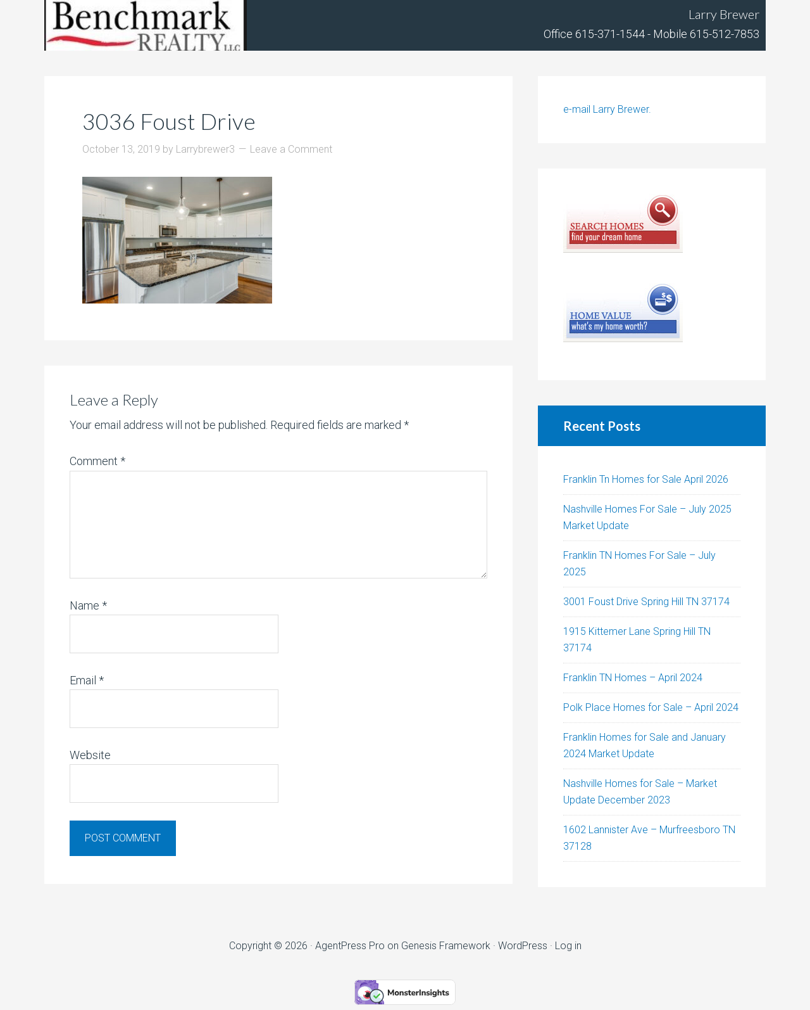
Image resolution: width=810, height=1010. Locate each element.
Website (90, 755)
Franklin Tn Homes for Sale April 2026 (645, 479)
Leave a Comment (291, 149)
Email (87, 680)
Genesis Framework (445, 946)
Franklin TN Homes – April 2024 (632, 678)
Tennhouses (145, 25)
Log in (568, 946)
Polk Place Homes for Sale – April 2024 (650, 707)
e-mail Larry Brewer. (607, 109)
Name (88, 605)
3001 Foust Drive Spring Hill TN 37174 (646, 602)
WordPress (522, 946)
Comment (97, 461)
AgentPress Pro (350, 946)
